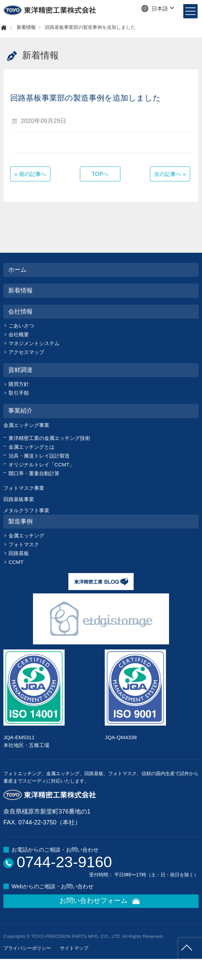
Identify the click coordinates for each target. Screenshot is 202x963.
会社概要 (19, 334)
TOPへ (100, 174)
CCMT (16, 562)
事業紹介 (20, 410)
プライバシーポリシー (27, 948)
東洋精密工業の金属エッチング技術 (49, 438)
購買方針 (19, 384)
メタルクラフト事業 (26, 510)
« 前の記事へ (30, 174)
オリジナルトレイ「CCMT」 (41, 464)
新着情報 (26, 27)
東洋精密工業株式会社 (50, 10)
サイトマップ (74, 948)
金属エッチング (26, 535)
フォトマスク (24, 544)
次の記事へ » (170, 174)
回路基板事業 (18, 499)
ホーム (17, 269)
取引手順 (19, 393)
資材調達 (20, 370)
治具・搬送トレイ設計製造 (39, 456)
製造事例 (20, 521)
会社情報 (20, 311)
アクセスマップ (26, 352)
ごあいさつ (21, 325)
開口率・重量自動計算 (34, 473)
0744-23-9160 (64, 862)
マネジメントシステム (34, 343)
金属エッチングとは (31, 447)
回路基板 (19, 553)
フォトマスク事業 (23, 488)
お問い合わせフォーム (101, 901)
